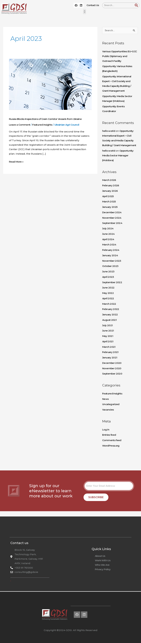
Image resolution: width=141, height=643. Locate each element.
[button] (84, 11)
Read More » (16, 161)
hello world (108, 130)
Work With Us (102, 560)
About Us (100, 555)
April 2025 (108, 196)
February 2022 (110, 309)
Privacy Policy (103, 569)
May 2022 (108, 292)
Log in (105, 429)
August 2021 (109, 319)
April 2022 (108, 298)
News (105, 398)
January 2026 (110, 190)
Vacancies (108, 409)
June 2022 (108, 287)
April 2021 (107, 341)
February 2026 (110, 185)
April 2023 (108, 276)
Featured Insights (42, 124)
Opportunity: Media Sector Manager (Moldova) (117, 155)
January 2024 (110, 255)
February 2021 (110, 352)
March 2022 (109, 303)
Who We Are (102, 564)
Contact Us (93, 5)
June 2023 (108, 271)
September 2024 (112, 223)
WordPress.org (110, 445)
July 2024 (107, 228)
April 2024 (108, 239)
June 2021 (108, 330)
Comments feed (111, 440)
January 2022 (110, 314)
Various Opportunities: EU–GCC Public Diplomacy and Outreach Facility (119, 56)
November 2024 (111, 217)
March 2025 (109, 201)
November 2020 (111, 368)
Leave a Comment (19, 124)
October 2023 (110, 266)
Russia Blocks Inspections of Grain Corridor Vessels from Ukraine (45, 118)
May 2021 (107, 336)
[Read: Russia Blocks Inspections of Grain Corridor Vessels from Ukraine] (50, 84)
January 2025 (109, 206)
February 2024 (110, 249)
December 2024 (112, 212)
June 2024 (108, 233)
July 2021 (107, 325)
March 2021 (108, 346)
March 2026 (109, 180)
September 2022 (112, 282)
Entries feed (109, 434)
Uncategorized (110, 404)
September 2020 (112, 373)
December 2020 (112, 362)
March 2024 (109, 244)
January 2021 (109, 357)
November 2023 (111, 260)
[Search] (136, 5)
